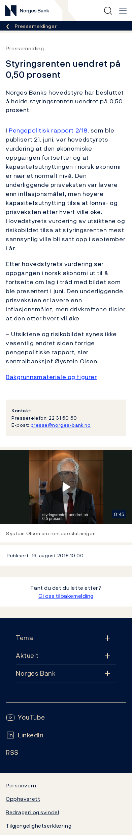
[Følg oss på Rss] (12, 753)
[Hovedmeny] (123, 10)
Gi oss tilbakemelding (66, 596)
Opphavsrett (23, 799)
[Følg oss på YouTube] (25, 717)
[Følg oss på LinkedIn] (25, 735)
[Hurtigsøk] (108, 10)
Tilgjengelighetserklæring (38, 826)
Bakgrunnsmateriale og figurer (51, 376)
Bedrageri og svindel (32, 812)
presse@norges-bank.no (61, 424)
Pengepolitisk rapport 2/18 (48, 130)
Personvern (21, 785)
